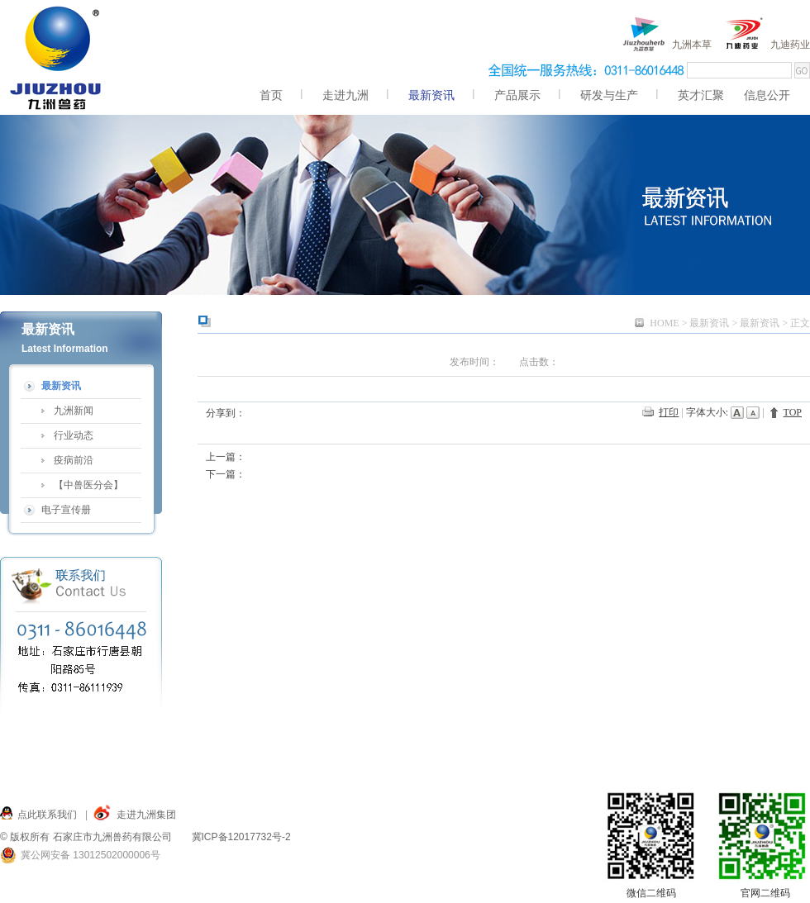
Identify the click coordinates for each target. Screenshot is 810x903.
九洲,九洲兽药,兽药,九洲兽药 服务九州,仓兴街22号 (57, 57)
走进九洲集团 (146, 814)
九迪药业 (790, 44)
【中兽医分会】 (88, 485)
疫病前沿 (73, 460)
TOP (793, 412)
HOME (664, 323)
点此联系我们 (47, 814)
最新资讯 (709, 323)
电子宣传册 (66, 510)
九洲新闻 (73, 410)
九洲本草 (692, 44)
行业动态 (73, 435)
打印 (669, 412)
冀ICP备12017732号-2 (241, 837)
